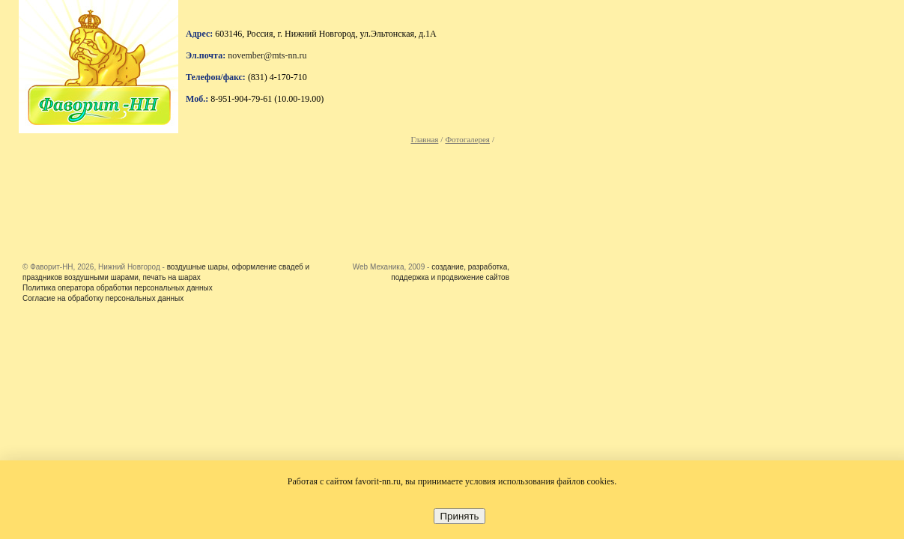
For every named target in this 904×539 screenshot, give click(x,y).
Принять (459, 516)
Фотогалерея (467, 139)
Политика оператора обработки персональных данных (117, 288)
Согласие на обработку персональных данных (102, 298)
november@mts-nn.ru (267, 55)
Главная (424, 139)
